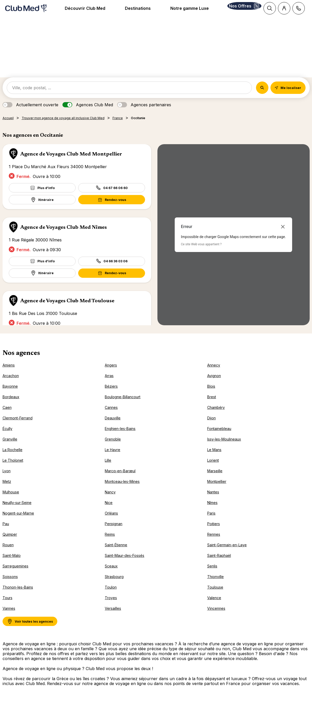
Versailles (113, 615)
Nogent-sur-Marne (18, 520)
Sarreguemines (15, 573)
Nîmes (212, 509)
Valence (214, 604)
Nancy (110, 499)
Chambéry (216, 414)
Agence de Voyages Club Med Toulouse (67, 307)
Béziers (111, 393)
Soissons (10, 583)
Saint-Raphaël (219, 562)
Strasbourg (114, 583)
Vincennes (216, 615)
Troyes (111, 604)
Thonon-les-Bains (18, 594)
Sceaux (111, 573)
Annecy (213, 372)
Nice (109, 509)
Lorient (213, 467)
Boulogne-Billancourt (122, 403)
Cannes (111, 414)
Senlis (212, 573)
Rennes (213, 541)
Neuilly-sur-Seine (17, 509)
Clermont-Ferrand (18, 424)
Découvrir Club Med (78, 11)
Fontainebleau (219, 435)
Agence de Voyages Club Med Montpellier (71, 161)
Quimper (10, 541)
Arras (109, 382)
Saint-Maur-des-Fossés (124, 562)
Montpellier (216, 488)
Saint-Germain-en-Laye (227, 551)
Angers (111, 372)
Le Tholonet (13, 467)
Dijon (211, 424)
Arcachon (11, 382)
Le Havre (112, 456)
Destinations (131, 11)
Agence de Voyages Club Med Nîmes (63, 234)
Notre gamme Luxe (183, 11)
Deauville (113, 424)
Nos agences (21, 360)
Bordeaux (11, 403)
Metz (7, 488)
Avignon (214, 382)
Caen (7, 414)
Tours (7, 604)
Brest (211, 403)
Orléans (111, 520)
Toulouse (215, 594)
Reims (110, 541)
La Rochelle (12, 456)
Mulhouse (11, 499)
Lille (108, 467)
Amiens (9, 372)
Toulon (111, 594)
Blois (211, 393)
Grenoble (113, 446)
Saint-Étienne (116, 551)
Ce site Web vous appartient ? (201, 251)
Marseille (214, 477)
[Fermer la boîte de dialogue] (283, 233)
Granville (10, 446)
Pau (6, 530)
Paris (211, 520)
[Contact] (298, 8)
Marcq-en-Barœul (120, 477)
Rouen (8, 551)
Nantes (213, 499)
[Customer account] (284, 8)
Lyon (7, 477)
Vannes (9, 615)
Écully (7, 435)
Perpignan (113, 530)
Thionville (215, 583)
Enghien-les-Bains (120, 435)
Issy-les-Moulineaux (224, 446)
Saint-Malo (12, 562)
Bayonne (10, 393)
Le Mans (214, 456)
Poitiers (213, 530)
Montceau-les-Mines (122, 488)
